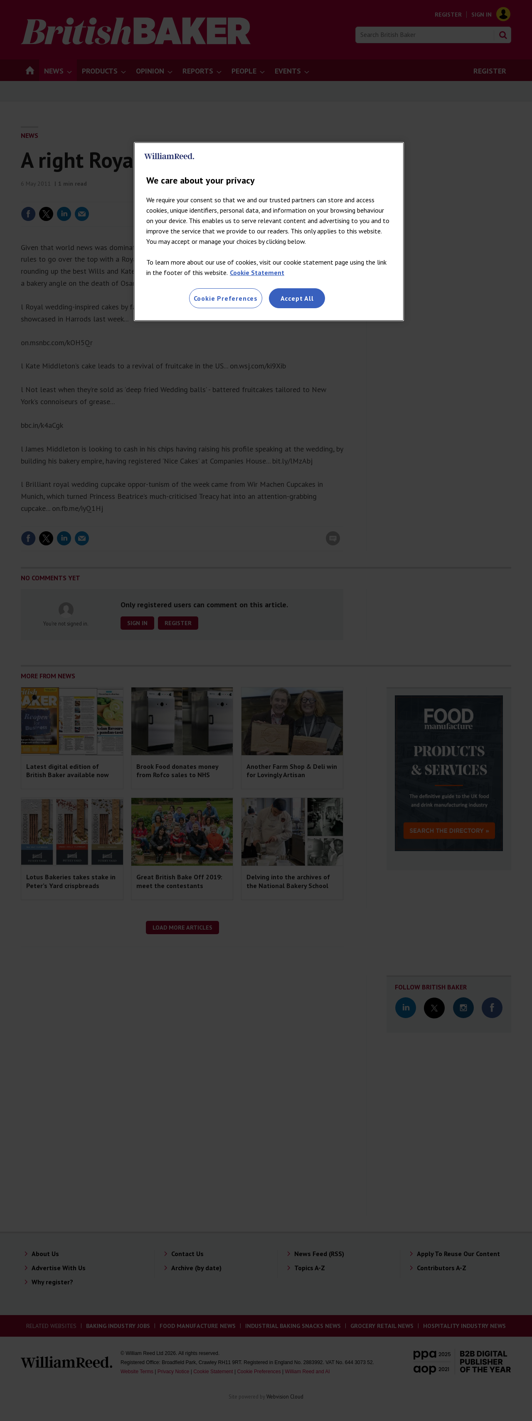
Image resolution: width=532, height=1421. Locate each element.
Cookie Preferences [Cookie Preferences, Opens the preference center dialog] (226, 298)
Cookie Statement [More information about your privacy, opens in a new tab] (257, 272)
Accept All (297, 298)
